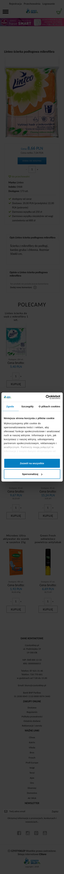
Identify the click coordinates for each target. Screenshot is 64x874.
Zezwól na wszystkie (32, 463)
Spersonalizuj (32, 474)
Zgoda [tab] (10, 406)
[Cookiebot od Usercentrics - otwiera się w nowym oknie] (46, 397)
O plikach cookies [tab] (49, 406)
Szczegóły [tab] (27, 406)
